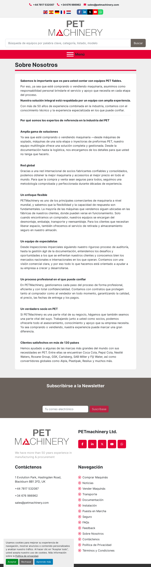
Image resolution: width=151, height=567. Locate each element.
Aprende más (43, 561)
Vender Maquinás (93, 488)
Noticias (87, 483)
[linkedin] (84, 12)
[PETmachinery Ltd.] (42, 436)
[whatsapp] (100, 12)
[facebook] (79, 12)
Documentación (92, 500)
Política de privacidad (26, 556)
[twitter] (90, 12)
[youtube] (95, 12)
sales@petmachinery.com (103, 4)
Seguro (87, 516)
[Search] (68, 43)
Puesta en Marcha (94, 511)
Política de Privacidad (96, 545)
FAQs (85, 522)
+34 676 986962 (71, 4)
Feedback (88, 528)
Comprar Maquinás (95, 477)
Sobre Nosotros (93, 533)
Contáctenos (90, 539)
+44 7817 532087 (43, 4)
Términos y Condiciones (98, 550)
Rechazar (26, 561)
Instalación (89, 505)
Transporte (89, 494)
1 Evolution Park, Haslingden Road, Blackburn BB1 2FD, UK (38, 479)
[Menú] (70, 54)
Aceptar (12, 561)
